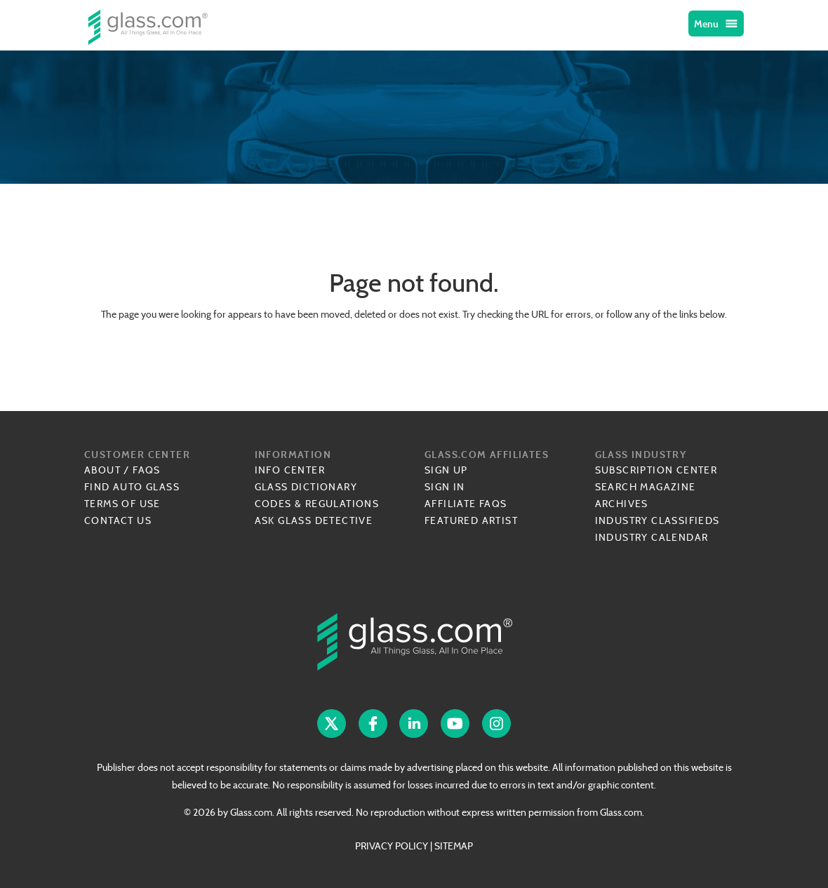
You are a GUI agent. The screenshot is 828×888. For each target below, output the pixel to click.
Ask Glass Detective (314, 520)
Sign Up (446, 470)
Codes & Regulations (317, 503)
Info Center (290, 470)
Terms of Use (122, 503)
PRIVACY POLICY (391, 846)
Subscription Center (656, 470)
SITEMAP (453, 846)
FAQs (147, 470)
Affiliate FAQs (466, 503)
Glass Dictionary (306, 486)
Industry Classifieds (657, 520)
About (102, 470)
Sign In (445, 486)
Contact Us (118, 520)
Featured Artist (471, 520)
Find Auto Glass (132, 486)
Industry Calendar (652, 537)
